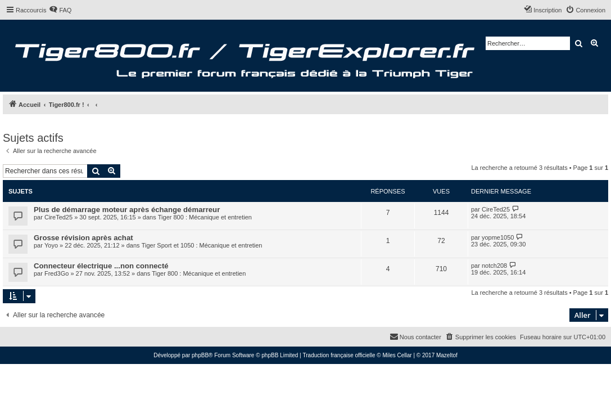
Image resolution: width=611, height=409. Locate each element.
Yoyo (51, 245)
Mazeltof (447, 355)
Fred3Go (56, 273)
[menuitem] (60, 10)
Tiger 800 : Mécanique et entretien (205, 217)
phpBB (200, 355)
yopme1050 (498, 237)
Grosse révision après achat (83, 237)
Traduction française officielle (339, 355)
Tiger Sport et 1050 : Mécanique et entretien (202, 245)
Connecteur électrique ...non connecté (101, 266)
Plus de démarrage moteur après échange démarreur (127, 209)
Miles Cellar (396, 355)
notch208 (494, 265)
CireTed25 (58, 217)
